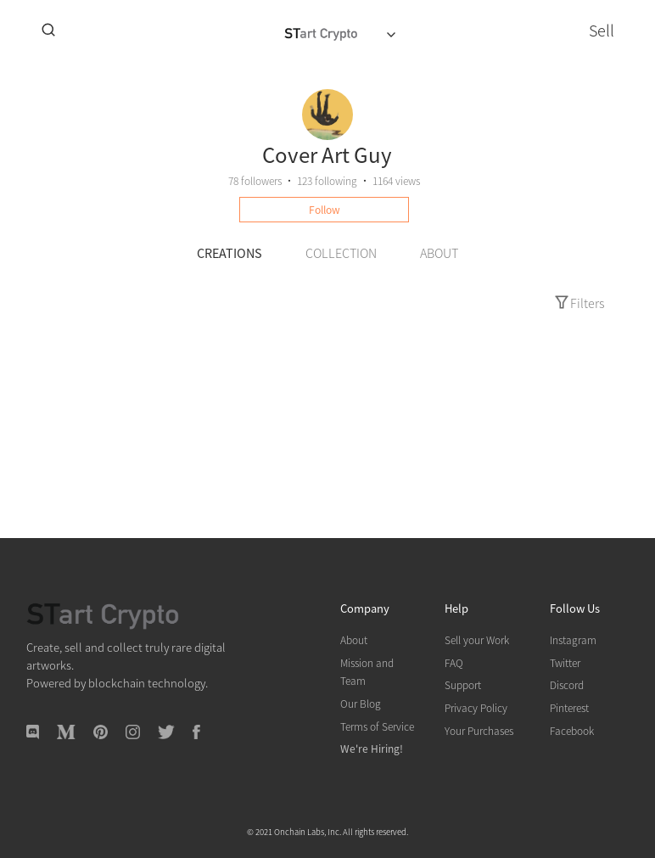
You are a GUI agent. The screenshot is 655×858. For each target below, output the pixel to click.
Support (463, 684)
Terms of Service (377, 726)
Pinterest (569, 707)
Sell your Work (477, 639)
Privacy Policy (476, 707)
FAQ (454, 662)
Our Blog (360, 703)
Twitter (565, 662)
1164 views (396, 180)
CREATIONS (229, 252)
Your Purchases (479, 730)
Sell (601, 30)
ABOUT (439, 252)
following (327, 180)
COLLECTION (341, 252)
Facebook (572, 730)
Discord (567, 684)
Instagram (573, 639)
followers (255, 180)
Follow (324, 209)
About (353, 639)
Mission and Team (367, 671)
